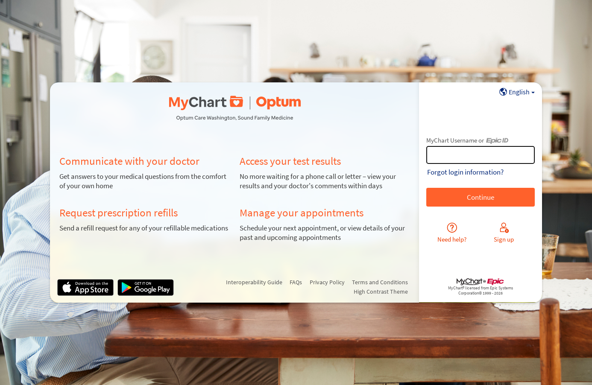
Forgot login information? (465, 172)
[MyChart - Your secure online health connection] (234, 108)
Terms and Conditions (380, 282)
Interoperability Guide (254, 282)
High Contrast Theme (381, 291)
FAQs (296, 282)
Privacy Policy (327, 282)
